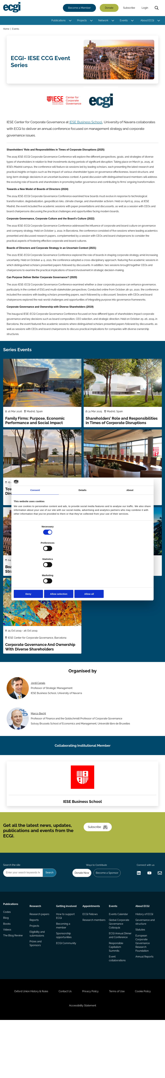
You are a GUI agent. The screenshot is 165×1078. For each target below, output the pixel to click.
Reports (34, 962)
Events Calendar (118, 956)
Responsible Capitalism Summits (116, 994)
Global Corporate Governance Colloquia (119, 966)
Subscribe (128, 8)
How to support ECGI (65, 958)
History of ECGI (144, 956)
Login (144, 8)
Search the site (12, 904)
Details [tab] (82, 514)
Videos (8, 975)
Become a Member (78, 8)
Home (7, 29)
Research (36, 947)
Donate (108, 8)
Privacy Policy (90, 1044)
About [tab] (129, 514)
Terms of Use (119, 1044)
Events (123, 20)
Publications (58, 20)
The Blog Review (13, 981)
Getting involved (66, 947)
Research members (88, 964)
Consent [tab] (35, 514)
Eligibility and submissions (37, 977)
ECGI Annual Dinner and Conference (116, 980)
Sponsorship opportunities (64, 978)
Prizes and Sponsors (36, 987)
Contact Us (63, 1044)
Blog (6, 962)
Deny (36, 569)
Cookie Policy (147, 1044)
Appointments (91, 947)
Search (156, 8)
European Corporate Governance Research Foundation (142, 986)
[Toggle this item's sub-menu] (69, 21)
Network (103, 20)
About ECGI (146, 20)
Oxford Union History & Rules (27, 1044)
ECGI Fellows (90, 956)
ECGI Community (66, 986)
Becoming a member (63, 968)
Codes (7, 956)
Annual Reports (144, 1000)
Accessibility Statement (82, 1060)
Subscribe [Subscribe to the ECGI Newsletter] (99, 863)
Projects (81, 20)
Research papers (40, 956)
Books (7, 968)
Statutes (140, 972)
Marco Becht (38, 738)
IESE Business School (85, 127)
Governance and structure (144, 964)
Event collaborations (117, 1006)
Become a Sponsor (105, 913)
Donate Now (79, 913)
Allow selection (82, 569)
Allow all (129, 569)
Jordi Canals (38, 706)
